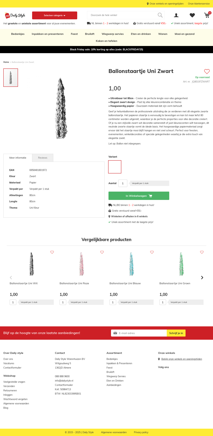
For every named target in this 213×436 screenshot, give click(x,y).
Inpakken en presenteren (48, 33)
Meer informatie (17, 157)
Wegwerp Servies (116, 376)
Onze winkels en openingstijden (167, 3)
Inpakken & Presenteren (119, 363)
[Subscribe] (176, 333)
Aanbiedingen (113, 385)
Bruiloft (89, 33)
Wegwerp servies (113, 33)
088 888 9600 (62, 376)
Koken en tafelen (106, 40)
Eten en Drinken (114, 380)
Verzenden (9, 386)
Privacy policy (141, 432)
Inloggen (7, 394)
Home (6, 62)
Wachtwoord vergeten (15, 399)
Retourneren (10, 390)
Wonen (162, 33)
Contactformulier (12, 367)
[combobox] (126, 15)
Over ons (8, 359)
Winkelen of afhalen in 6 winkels (129, 216)
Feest (74, 33)
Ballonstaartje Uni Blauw (125, 283)
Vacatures (8, 363)
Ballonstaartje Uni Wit (24, 283)
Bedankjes (17, 33)
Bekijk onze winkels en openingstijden (181, 359)
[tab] (17, 158)
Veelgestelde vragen (14, 381)
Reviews (42, 157)
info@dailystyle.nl (64, 380)
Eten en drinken (141, 33)
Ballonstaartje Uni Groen (174, 283)
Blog (5, 407)
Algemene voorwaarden (16, 403)
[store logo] (15, 15)
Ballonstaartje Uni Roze (74, 283)
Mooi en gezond (185, 33)
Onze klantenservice (199, 3)
